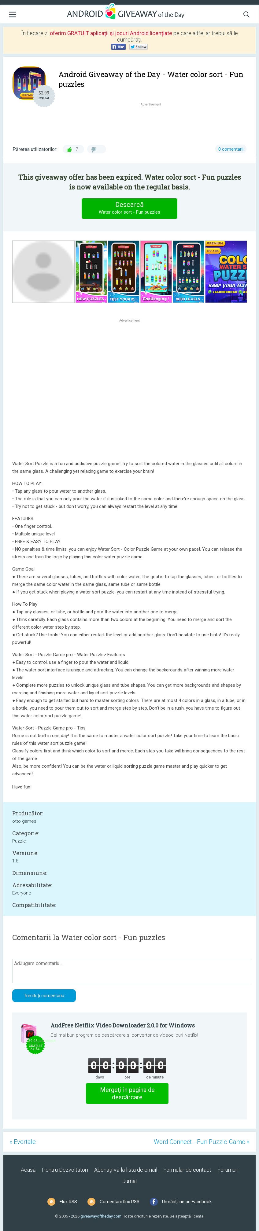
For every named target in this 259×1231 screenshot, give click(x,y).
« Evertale (22, 1141)
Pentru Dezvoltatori (65, 1170)
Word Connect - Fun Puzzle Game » (202, 1141)
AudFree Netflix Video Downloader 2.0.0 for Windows (122, 1025)
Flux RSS (68, 1201)
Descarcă (130, 208)
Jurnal (129, 1181)
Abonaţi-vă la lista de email (125, 1170)
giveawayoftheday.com (100, 1216)
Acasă (28, 1170)
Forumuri (228, 1170)
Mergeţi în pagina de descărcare (127, 1093)
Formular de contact (187, 1170)
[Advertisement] (153, 122)
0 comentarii (230, 149)
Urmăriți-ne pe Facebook (187, 1201)
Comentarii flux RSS (119, 1201)
